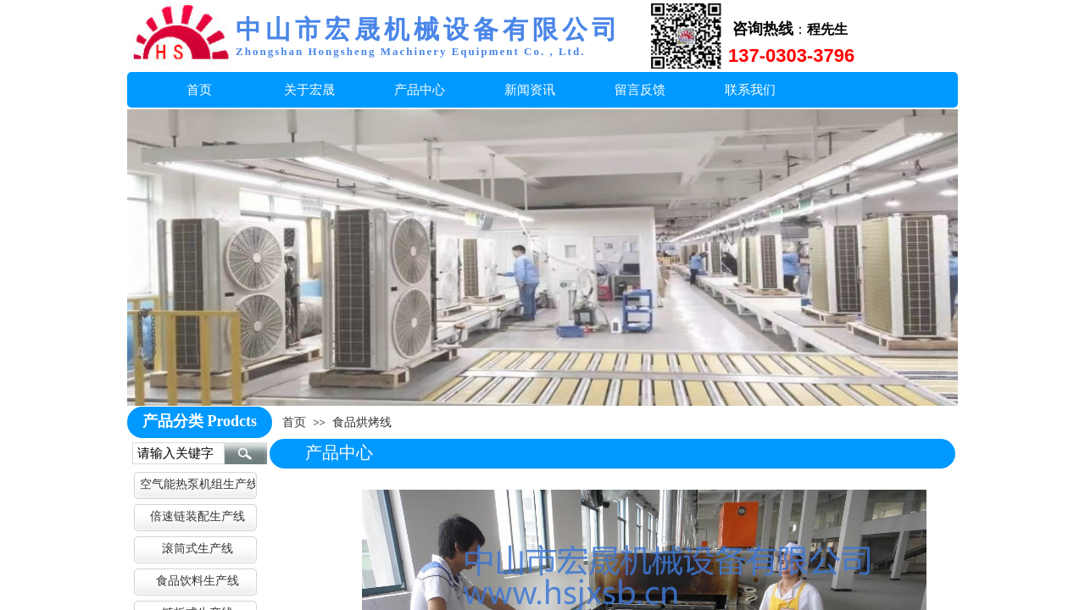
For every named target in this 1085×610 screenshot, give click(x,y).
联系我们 (750, 89)
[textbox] (178, 453)
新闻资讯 (529, 89)
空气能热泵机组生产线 (197, 484)
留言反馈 (640, 89)
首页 (294, 422)
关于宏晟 (309, 89)
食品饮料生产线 (197, 580)
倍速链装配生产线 (197, 516)
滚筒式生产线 (197, 548)
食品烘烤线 (362, 422)
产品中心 (419, 89)
